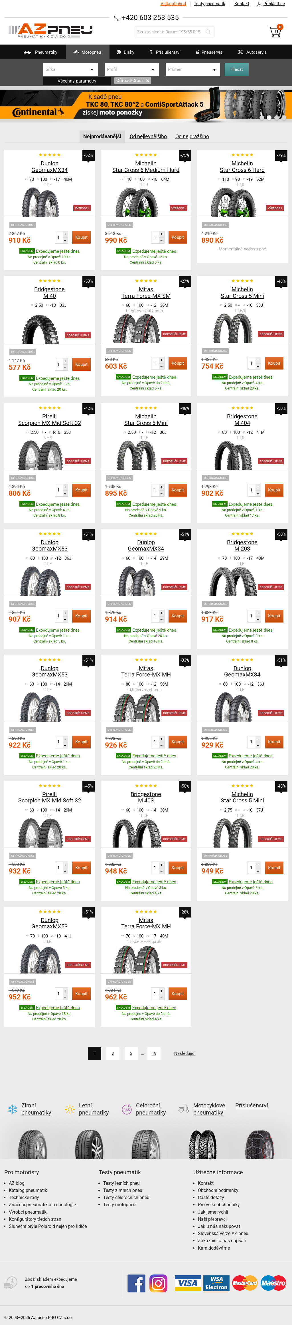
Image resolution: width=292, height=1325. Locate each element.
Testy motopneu (119, 1200)
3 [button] (276, 117)
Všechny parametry (77, 81)
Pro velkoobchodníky (219, 1200)
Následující (185, 1053)
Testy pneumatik (209, 3)
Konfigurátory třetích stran (35, 1214)
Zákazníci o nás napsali (222, 1236)
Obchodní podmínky (218, 1186)
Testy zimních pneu (122, 1186)
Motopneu (83, 54)
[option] (146, 104)
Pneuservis (205, 54)
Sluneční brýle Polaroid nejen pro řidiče (48, 1221)
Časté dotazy (211, 1193)
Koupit (81, 237)
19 (154, 1053)
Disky (122, 54)
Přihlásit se (269, 4)
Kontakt (241, 3)
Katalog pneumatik (28, 1186)
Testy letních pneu (121, 1178)
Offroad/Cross (132, 80)
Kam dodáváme (214, 1243)
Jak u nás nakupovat (219, 1221)
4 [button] (284, 117)
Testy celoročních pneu (126, 1193)
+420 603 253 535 (150, 17)
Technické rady (24, 1193)
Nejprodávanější (102, 136)
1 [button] (261, 117)
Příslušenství (165, 52)
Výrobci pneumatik (27, 1207)
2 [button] (269, 117)
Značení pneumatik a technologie (42, 1200)
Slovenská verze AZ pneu (223, 1229)
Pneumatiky (37, 54)
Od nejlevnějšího (148, 136)
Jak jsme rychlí (213, 1207)
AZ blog (17, 1178)
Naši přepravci (212, 1214)
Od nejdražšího (192, 136)
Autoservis (249, 54)
